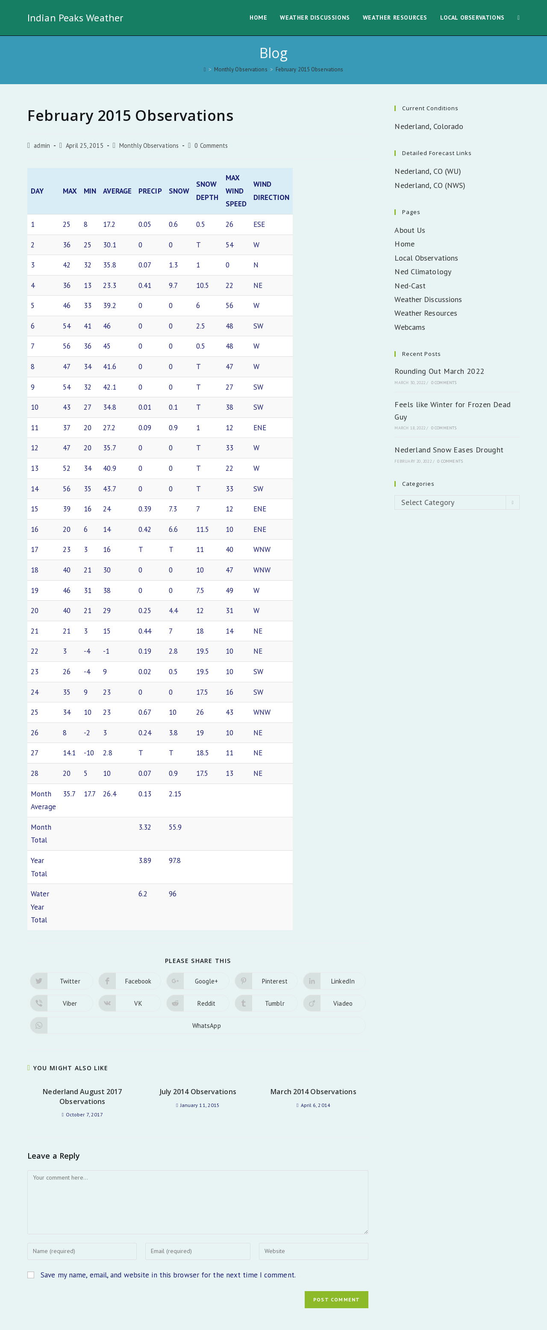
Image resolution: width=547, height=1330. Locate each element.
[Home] (205, 69)
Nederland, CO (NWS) (429, 185)
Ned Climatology (422, 271)
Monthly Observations (149, 145)
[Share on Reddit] (197, 951)
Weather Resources (425, 313)
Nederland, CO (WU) (427, 171)
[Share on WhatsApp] (198, 973)
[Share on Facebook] (130, 928)
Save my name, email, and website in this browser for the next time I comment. (168, 1222)
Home (404, 244)
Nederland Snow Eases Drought (448, 450)
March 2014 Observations (313, 1039)
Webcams (409, 327)
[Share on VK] (130, 951)
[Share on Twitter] (61, 928)
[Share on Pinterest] (266, 928)
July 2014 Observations (198, 1039)
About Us (409, 230)
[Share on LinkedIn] (334, 928)
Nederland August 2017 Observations (82, 1044)
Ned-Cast (410, 286)
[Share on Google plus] (197, 928)
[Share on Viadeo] (334, 951)
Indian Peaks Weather (75, 17)
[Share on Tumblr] (266, 951)
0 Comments (211, 145)
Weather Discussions (428, 299)
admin (42, 145)
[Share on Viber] (61, 951)
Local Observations (426, 258)
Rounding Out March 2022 (439, 371)
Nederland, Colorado (428, 126)
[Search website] (518, 17)
